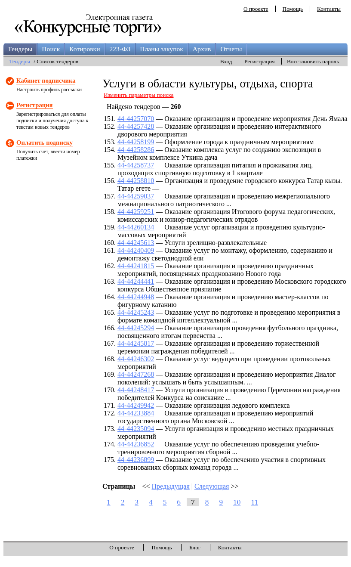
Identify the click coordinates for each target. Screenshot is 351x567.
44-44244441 (135, 281)
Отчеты (231, 49)
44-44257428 (135, 126)
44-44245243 (135, 312)
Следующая (211, 486)
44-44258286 (135, 149)
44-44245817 (135, 343)
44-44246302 (135, 359)
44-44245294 (135, 328)
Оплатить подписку (44, 142)
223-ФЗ (120, 49)
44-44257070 (135, 118)
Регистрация (259, 61)
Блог (194, 547)
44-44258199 (135, 142)
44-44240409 (135, 250)
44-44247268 (135, 374)
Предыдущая (171, 486)
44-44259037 (135, 196)
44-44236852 (135, 444)
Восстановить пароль (313, 61)
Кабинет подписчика (45, 80)
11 (254, 502)
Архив (202, 49)
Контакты (329, 9)
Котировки (84, 49)
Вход (226, 61)
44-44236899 (135, 459)
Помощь (293, 9)
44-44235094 (135, 428)
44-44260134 (135, 227)
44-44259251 (135, 211)
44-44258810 (135, 180)
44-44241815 (135, 266)
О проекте (255, 9)
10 (236, 502)
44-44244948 (135, 297)
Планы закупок (161, 49)
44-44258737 (135, 165)
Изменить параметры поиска (139, 95)
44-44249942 (135, 405)
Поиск (51, 49)
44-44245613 (135, 242)
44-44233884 (135, 413)
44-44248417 (135, 389)
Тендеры (20, 49)
